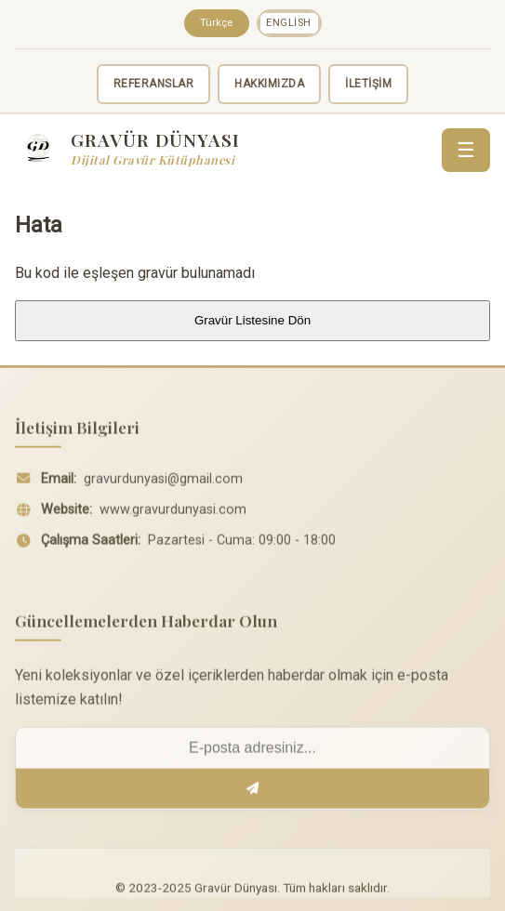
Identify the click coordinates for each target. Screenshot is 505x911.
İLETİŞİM (368, 83)
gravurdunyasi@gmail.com (163, 484)
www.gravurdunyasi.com (173, 514)
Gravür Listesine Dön (252, 320)
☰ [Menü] (466, 150)
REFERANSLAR (153, 83)
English (289, 23)
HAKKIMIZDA (269, 83)
